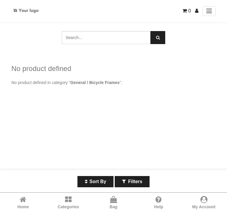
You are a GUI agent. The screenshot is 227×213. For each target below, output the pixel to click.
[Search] (157, 37)
